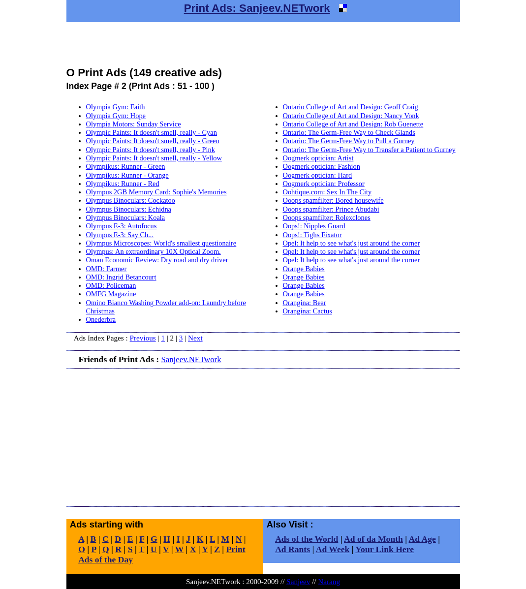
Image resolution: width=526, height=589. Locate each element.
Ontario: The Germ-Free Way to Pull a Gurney (349, 141)
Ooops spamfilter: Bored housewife (333, 200)
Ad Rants (292, 549)
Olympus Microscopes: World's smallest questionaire (161, 243)
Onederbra (101, 319)
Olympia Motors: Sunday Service (133, 124)
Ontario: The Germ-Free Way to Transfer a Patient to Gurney (369, 150)
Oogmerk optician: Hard (317, 175)
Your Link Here (384, 549)
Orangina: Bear (304, 303)
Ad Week (333, 549)
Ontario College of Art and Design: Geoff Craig (350, 107)
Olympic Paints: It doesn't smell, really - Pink (150, 150)
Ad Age (422, 539)
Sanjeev (298, 581)
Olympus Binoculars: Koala (125, 217)
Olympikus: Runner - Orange (127, 175)
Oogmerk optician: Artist (318, 158)
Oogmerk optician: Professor (324, 183)
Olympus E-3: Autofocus (121, 226)
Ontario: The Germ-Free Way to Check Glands (349, 132)
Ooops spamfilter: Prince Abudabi (331, 209)
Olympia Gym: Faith (115, 107)
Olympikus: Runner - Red (122, 183)
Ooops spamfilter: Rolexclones (327, 217)
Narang (329, 581)
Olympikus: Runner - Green (125, 166)
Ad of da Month (373, 539)
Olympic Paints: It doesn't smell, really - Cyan (151, 132)
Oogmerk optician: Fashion (321, 166)
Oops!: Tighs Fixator (312, 235)
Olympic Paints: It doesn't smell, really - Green (152, 141)
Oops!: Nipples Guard (314, 226)
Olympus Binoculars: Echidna (128, 209)
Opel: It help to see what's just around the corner (351, 243)
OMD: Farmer (106, 269)
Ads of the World (306, 539)
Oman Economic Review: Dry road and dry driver (157, 260)
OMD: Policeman (111, 285)
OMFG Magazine (111, 294)
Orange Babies (304, 269)
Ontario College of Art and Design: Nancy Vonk (351, 116)
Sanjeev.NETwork (191, 359)
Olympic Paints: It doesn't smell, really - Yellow (154, 158)
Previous (143, 338)
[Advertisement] (263, 44)
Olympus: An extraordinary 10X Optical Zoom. (153, 251)
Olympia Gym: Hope (116, 116)
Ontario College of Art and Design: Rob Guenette (353, 124)
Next (195, 338)
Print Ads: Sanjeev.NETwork (257, 8)
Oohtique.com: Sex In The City (327, 192)
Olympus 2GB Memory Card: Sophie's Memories (156, 192)
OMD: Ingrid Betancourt (121, 277)
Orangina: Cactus (307, 311)
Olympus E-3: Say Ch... (120, 235)
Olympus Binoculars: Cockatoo (130, 200)
